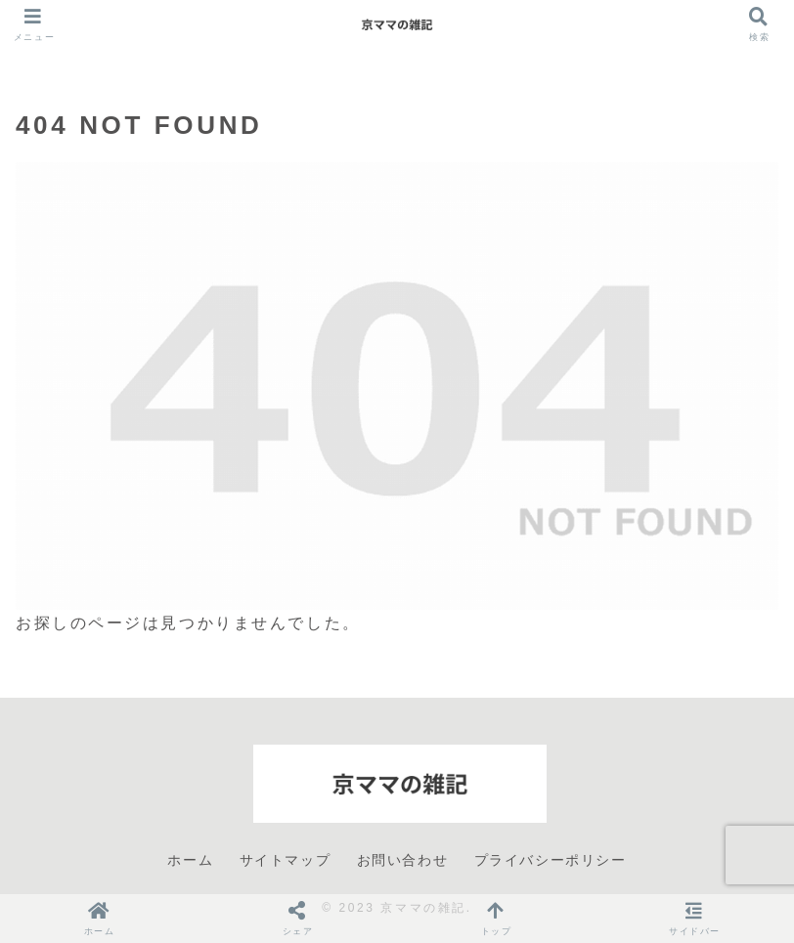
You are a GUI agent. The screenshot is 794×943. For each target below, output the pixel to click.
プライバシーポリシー (550, 860)
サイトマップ (285, 860)
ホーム (190, 860)
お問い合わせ (403, 860)
